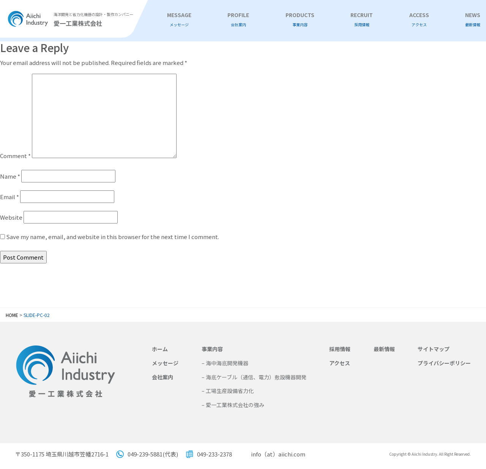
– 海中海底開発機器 (225, 363)
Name (10, 176)
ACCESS (419, 19)
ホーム (160, 349)
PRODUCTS (300, 19)
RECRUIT (361, 19)
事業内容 (212, 349)
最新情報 (384, 349)
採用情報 (339, 349)
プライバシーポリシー (444, 363)
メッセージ (165, 363)
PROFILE (238, 19)
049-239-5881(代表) (153, 454)
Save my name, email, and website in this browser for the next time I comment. (112, 237)
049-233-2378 (214, 454)
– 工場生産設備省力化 (228, 391)
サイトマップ (434, 349)
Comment (15, 156)
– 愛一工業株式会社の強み (233, 405)
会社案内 (162, 377)
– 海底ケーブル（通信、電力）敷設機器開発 (254, 377)
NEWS (472, 19)
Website (11, 217)
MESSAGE (179, 19)
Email (9, 197)
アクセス (339, 363)
